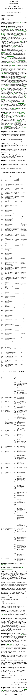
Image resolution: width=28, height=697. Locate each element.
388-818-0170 (21, 60)
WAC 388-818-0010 (11, 27)
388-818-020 (16, 116)
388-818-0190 (15, 65)
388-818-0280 (7, 85)
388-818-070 (10, 124)
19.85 (22, 634)
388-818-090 (8, 126)
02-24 (10, 691)
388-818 (19, 22)
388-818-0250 (15, 78)
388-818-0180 (10, 62)
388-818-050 (18, 122)
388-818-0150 (10, 56)
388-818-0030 (20, 30)
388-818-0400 (14, 108)
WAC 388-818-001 (22, 112)
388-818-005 (8, 115)
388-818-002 (7, 114)
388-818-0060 (17, 35)
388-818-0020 (10, 29)
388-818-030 (7, 119)
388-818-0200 (10, 68)
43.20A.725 (10, 569)
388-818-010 (21, 115)
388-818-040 (19, 120)
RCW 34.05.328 (10, 644)
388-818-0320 (15, 93)
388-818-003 (22, 114)
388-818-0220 (4, 73)
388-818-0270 (15, 82)
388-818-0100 (9, 44)
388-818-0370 (21, 103)
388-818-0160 (4, 58)
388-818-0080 (4, 40)
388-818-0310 (16, 91)
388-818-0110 (15, 46)
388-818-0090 (20, 41)
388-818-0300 (4, 89)
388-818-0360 (9, 101)
